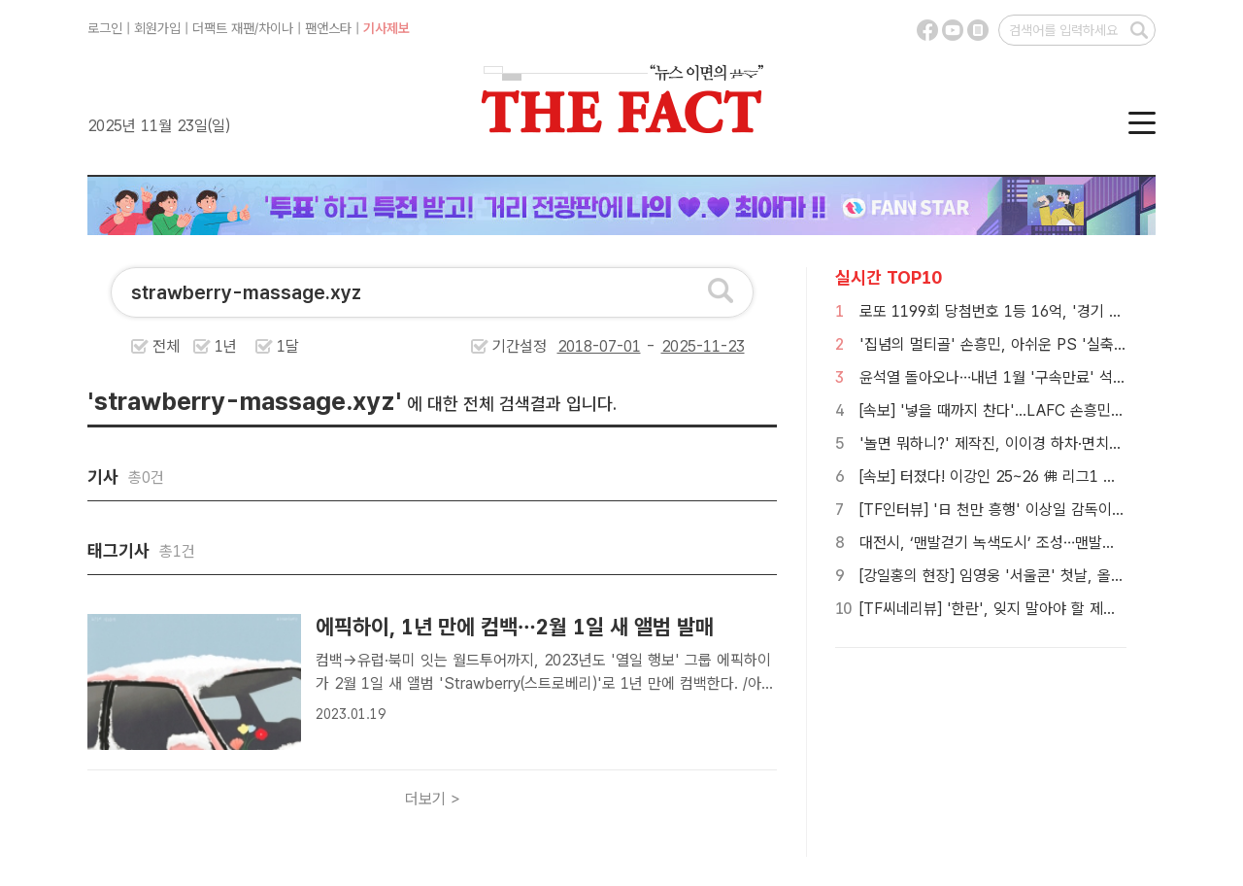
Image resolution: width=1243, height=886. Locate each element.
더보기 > (432, 799)
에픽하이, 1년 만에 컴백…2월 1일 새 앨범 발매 (518, 626)
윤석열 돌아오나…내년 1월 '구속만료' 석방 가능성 (1015, 377)
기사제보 (386, 28)
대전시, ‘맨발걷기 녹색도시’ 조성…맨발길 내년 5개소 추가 (1040, 542)
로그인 (104, 28)
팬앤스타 (328, 28)
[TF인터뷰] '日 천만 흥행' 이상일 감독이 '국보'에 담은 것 (1038, 509)
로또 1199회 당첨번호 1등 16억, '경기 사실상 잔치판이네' (1043, 311)
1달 (288, 346)
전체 (166, 346)
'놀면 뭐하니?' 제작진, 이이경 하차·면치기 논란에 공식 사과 (1045, 443)
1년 (226, 346)
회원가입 (157, 28)
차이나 (275, 28)
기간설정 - (618, 346)
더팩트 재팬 (223, 28)
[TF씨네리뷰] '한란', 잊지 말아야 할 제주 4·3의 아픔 (1024, 608)
